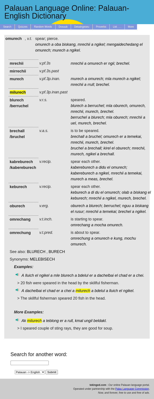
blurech (77, 106)
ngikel (91, 154)
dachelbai (105, 275)
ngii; (111, 63)
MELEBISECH (42, 259)
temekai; (110, 211)
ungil (88, 321)
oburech (78, 206)
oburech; (120, 117)
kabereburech (82, 167)
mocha (100, 225)
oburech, (120, 106)
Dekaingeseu (81, 26)
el (141, 44)
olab (125, 192)
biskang (140, 192)
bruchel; (95, 136)
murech (58, 50)
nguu (126, 206)
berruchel (79, 117)
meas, (93, 179)
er (105, 63)
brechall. (107, 154)
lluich (29, 275)
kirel (107, 148)
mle (57, 275)
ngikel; (100, 44)
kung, (118, 238)
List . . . (117, 26)
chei (67, 291)
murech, (92, 111)
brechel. (123, 63)
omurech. (115, 225)
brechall (77, 136)
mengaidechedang (123, 44)
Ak (24, 321)
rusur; (80, 211)
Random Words (43, 26)
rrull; (91, 84)
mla (108, 79)
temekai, (134, 136)
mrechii (84, 44)
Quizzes (22, 26)
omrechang (80, 225)
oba (58, 44)
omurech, (137, 106)
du (97, 192)
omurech (42, 44)
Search (7, 26)
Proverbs (101, 26)
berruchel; (96, 106)
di (92, 192)
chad (123, 275)
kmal (79, 321)
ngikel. (75, 50)
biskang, (69, 44)
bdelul (83, 275)
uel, (74, 123)
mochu (130, 238)
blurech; (98, 117)
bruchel (77, 148)
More (131, 26)
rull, (71, 321)
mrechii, (77, 111)
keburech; (79, 198)
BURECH (57, 252)
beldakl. (100, 321)
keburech (79, 192)
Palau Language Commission (132, 388)
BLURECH (36, 252)
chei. (140, 275)
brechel (124, 211)
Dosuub (63, 26)
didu (102, 167)
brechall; (95, 148)
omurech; (43, 50)
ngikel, (104, 173)
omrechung (80, 238)
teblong (52, 321)
